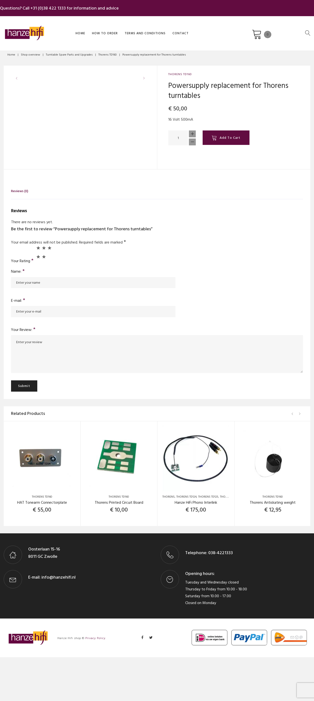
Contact (172, 30)
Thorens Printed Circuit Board (119, 546)
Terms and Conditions (136, 30)
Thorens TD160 (107, 52)
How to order (96, 30)
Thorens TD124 (186, 540)
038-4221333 (220, 596)
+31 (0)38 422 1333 (51, 7)
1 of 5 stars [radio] (38, 292)
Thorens (168, 540)
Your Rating (22, 304)
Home (72, 30)
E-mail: (18, 344)
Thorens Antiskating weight (273, 546)
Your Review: (23, 373)
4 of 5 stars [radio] (38, 300)
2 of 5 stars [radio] (44, 292)
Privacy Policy (95, 682)
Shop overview (30, 52)
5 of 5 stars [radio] (44, 300)
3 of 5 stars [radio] (49, 292)
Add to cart (230, 135)
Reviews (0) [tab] (19, 235)
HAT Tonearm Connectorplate (42, 546)
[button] (145, 164)
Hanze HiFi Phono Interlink (196, 546)
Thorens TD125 (208, 540)
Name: (18, 315)
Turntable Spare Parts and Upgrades (69, 52)
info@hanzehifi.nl (58, 621)
